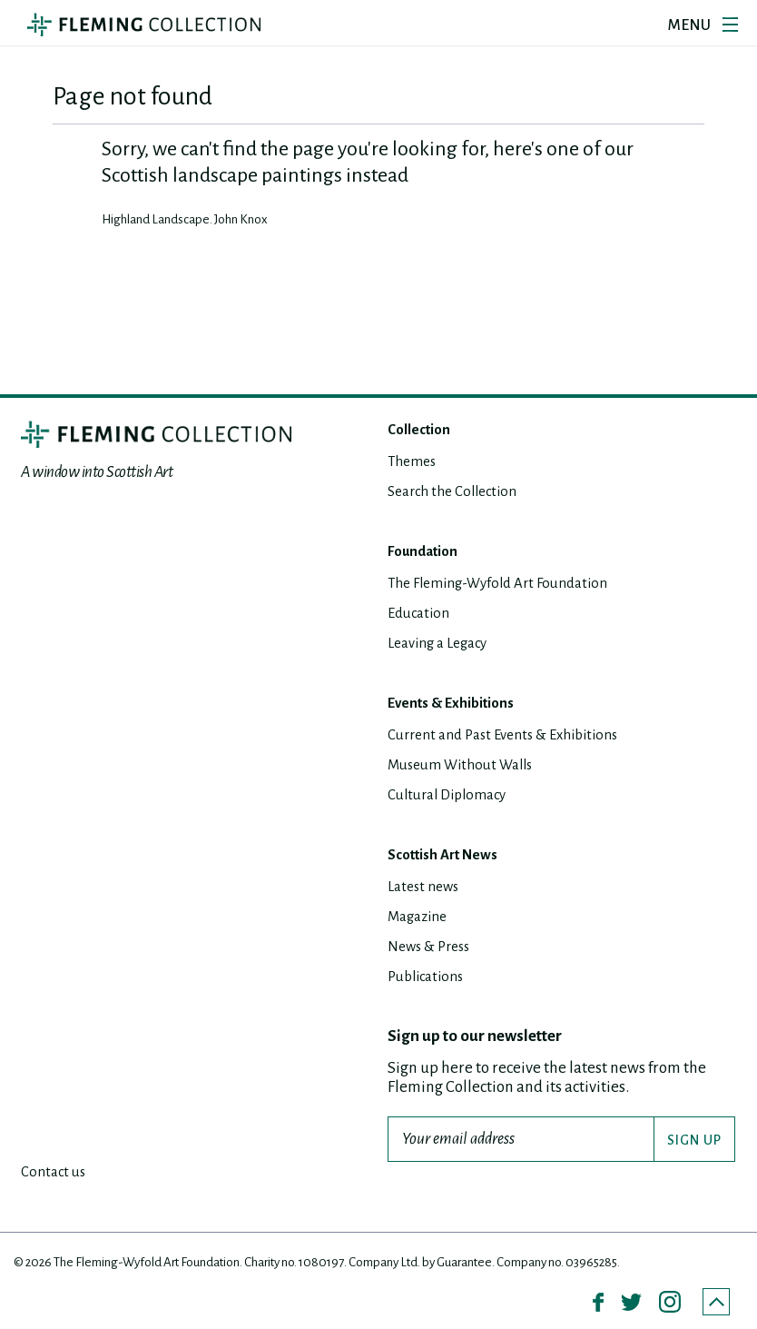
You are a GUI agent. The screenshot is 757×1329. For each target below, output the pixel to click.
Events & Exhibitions (460, 704)
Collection (423, 431)
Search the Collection (459, 492)
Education (422, 614)
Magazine (421, 918)
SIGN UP (694, 1142)
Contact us (56, 1173)
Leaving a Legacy (443, 644)
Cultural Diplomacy (453, 796)
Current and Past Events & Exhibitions (515, 736)
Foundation (428, 552)
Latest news (427, 888)
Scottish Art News (450, 856)
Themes (414, 462)
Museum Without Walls (468, 766)
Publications (430, 978)
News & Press (433, 948)
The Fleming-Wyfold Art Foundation (508, 584)
